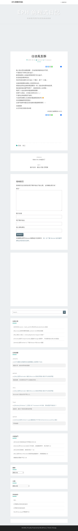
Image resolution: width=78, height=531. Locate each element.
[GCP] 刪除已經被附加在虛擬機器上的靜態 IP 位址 (28, 362)
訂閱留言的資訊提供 (19, 508)
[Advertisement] (39, 39)
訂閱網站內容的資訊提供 (21, 504)
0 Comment (48, 60)
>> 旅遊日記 (63, 2)
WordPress (43, 528)
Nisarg (54, 528)
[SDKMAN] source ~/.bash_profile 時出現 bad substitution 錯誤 (31, 327)
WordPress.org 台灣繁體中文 (21, 512)
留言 (18, 188)
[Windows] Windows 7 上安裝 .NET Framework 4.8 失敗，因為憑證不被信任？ (35, 405)
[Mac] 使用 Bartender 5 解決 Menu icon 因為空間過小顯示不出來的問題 (33, 376)
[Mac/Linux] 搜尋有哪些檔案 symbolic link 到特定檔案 (28, 331)
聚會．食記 (21, 145)
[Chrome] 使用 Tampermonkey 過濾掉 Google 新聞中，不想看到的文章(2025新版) (36, 338)
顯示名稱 (19, 213)
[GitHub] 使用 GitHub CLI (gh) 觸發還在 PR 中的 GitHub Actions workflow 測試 (35, 420)
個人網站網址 (20, 227)
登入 (15, 500)
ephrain (39, 60)
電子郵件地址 (20, 220)
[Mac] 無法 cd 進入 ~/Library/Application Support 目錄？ (29, 335)
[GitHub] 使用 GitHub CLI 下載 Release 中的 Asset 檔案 (28, 342)
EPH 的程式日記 (17, 2)
